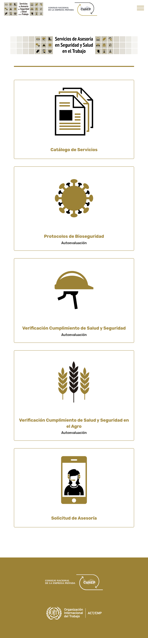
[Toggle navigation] (140, 8)
